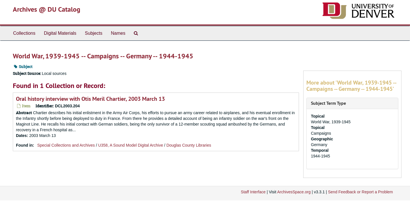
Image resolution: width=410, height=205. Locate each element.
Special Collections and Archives (66, 145)
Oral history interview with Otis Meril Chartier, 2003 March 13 (90, 98)
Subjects (93, 33)
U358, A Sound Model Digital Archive (130, 145)
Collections (24, 33)
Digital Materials (60, 33)
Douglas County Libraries (188, 145)
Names (118, 33)
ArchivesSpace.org (294, 192)
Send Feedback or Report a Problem (360, 192)
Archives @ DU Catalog (46, 9)
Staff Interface (253, 192)
